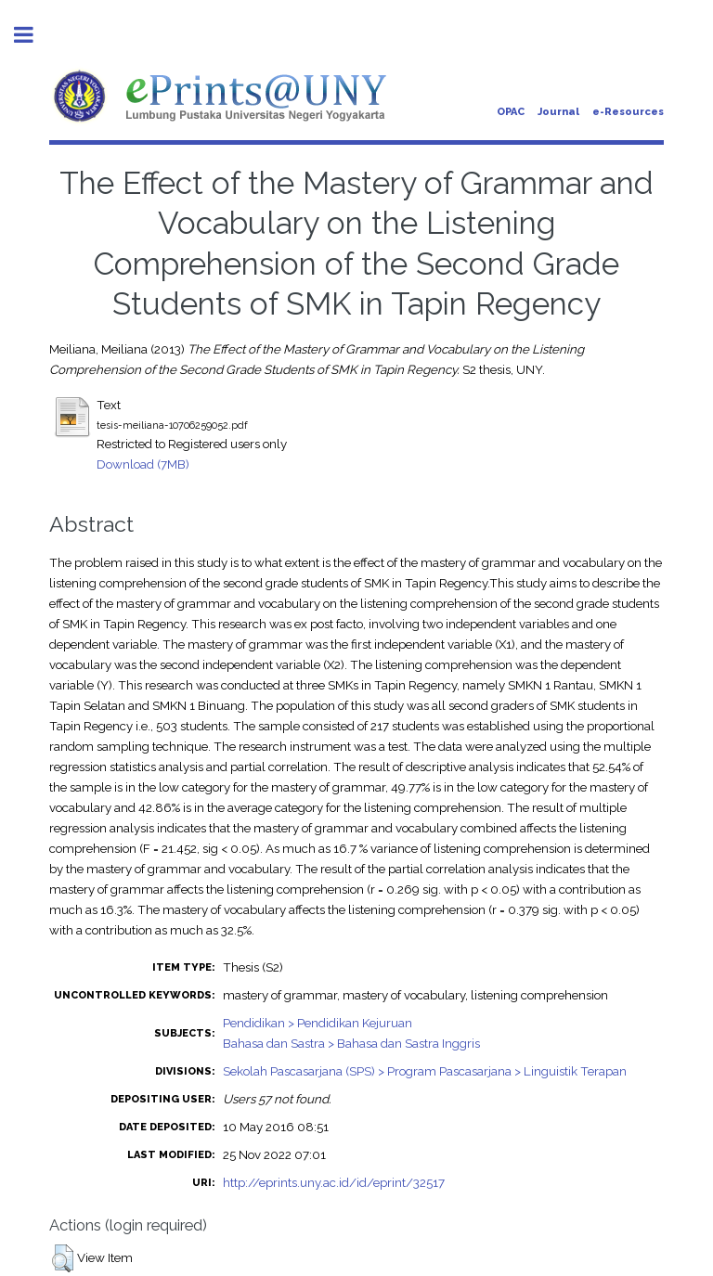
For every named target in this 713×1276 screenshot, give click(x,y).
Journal (558, 112)
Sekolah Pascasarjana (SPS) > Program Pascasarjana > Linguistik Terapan (425, 1070)
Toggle (33, 35)
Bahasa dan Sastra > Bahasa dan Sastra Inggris (351, 1043)
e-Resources (628, 112)
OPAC (511, 112)
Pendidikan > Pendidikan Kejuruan (317, 1022)
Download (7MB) (143, 464)
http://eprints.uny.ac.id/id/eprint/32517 (334, 1182)
